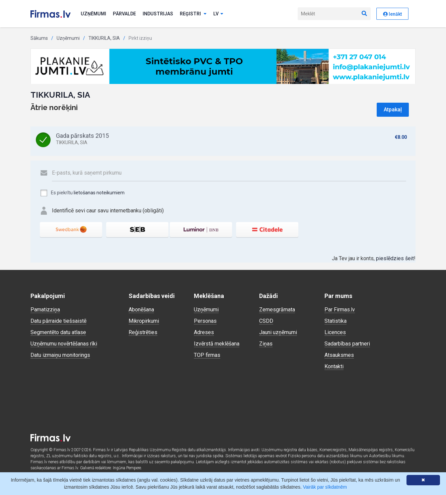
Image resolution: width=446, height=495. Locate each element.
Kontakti (334, 366)
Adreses (204, 332)
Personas (205, 321)
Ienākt (392, 14)
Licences (335, 332)
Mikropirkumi (144, 321)
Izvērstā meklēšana (216, 343)
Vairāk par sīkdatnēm (325, 487)
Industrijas (158, 13)
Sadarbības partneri (347, 343)
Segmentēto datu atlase (58, 332)
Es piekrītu (82, 193)
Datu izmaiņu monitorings (60, 355)
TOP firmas (207, 355)
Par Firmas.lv (339, 309)
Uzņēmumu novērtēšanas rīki (63, 343)
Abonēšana (141, 309)
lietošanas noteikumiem (99, 192)
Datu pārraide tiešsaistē (58, 321)
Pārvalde (124, 13)
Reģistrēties (143, 332)
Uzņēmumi (93, 13)
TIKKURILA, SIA (104, 38)
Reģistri (193, 13)
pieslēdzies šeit (395, 258)
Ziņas (266, 343)
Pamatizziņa (45, 309)
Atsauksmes (339, 355)
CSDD (266, 321)
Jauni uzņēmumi (278, 332)
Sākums (39, 38)
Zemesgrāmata (277, 309)
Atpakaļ (393, 109)
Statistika (335, 321)
